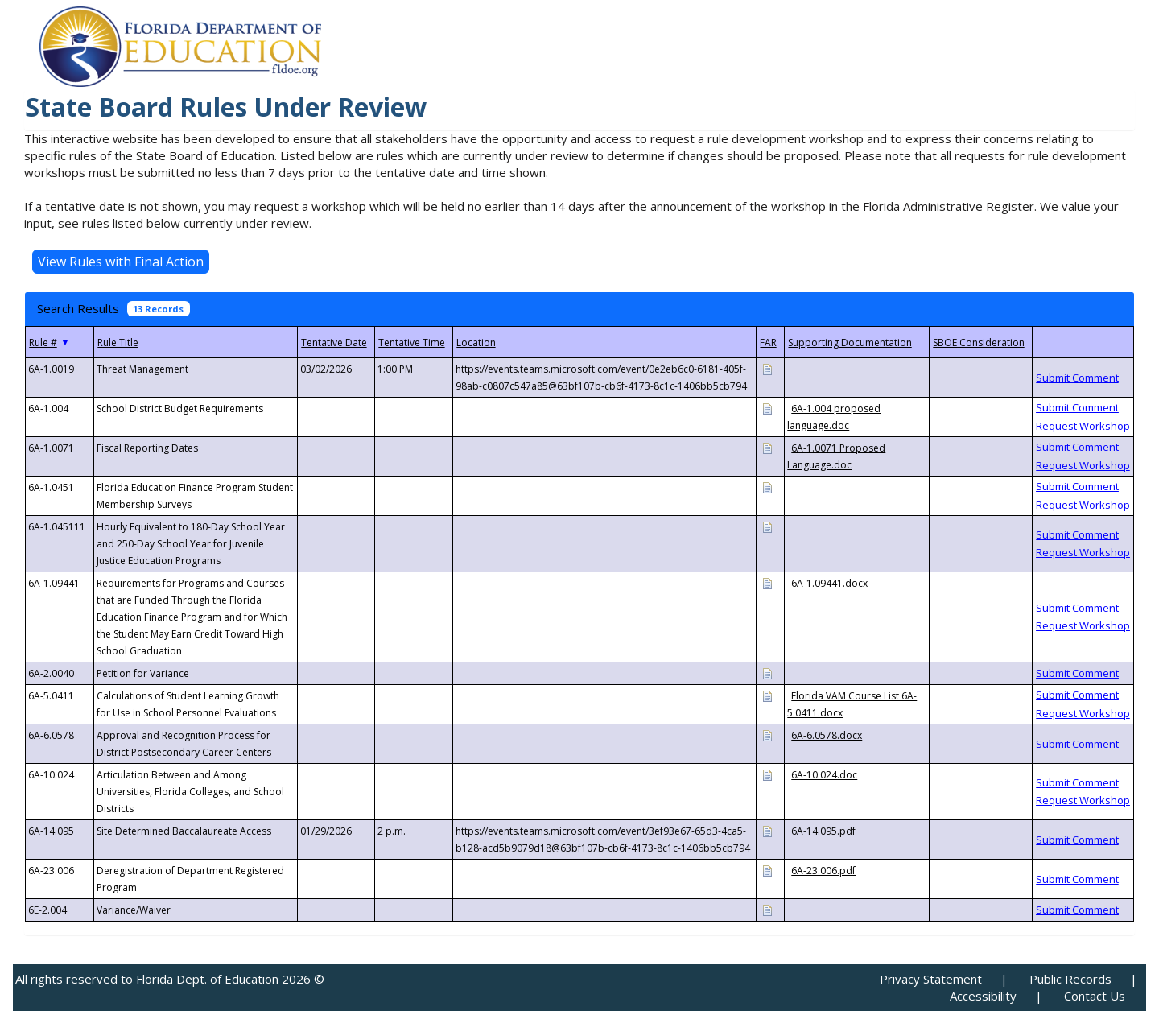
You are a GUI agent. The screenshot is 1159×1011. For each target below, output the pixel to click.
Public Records (1070, 979)
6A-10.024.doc (824, 775)
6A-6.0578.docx (826, 735)
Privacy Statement (931, 979)
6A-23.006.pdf (823, 870)
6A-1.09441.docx (829, 583)
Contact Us (1094, 996)
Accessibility (983, 996)
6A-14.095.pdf (823, 831)
